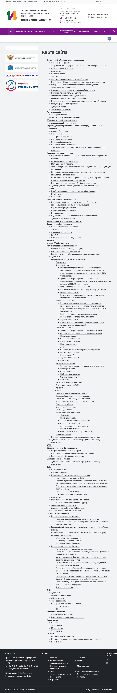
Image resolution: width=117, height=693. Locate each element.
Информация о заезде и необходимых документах (73, 453)
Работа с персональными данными (66, 238)
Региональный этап (64, 328)
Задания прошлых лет (69, 292)
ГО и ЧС (54, 235)
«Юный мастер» (58, 598)
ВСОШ (49, 445)
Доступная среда (58, 106)
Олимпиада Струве (64, 410)
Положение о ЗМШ (59, 470)
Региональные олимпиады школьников (73, 399)
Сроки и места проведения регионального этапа (81, 333)
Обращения (52, 128)
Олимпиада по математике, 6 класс (66, 511)
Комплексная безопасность (59, 224)
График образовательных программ (66, 451)
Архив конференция (64, 587)
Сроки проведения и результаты (74, 426)
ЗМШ (49, 467)
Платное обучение (59, 472)
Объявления (56, 625)
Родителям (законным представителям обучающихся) (74, 216)
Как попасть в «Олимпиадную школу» (67, 456)
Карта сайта (55, 680)
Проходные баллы (68, 336)
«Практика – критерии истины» (69, 538)
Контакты (64, 360)
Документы (56, 71)
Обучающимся (57, 213)
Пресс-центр (52, 620)
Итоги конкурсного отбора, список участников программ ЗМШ (82, 483)
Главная (53, 658)
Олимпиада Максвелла (66, 407)
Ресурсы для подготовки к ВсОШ (70, 382)
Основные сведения (60, 63)
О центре (81, 658)
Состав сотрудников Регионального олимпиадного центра (76, 254)
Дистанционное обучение (58, 459)
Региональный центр (56, 112)
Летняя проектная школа (62, 614)
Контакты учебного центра (62, 636)
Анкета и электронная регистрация (75, 421)
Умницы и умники (63, 434)
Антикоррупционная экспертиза (64, 161)
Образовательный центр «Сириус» (62, 120)
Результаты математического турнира (72, 502)
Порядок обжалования (61, 142)
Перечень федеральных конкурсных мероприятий (77, 519)
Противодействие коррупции (60, 153)
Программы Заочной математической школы (70, 475)
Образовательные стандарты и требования (69, 79)
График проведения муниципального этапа (78, 314)
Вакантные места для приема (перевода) (68, 98)
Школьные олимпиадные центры (65, 251)
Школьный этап (62, 265)
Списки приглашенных (70, 339)
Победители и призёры (70, 429)
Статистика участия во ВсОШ (68, 385)
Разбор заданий (67, 355)
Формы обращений (59, 131)
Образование (56, 76)
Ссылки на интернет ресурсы (63, 505)
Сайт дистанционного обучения (98, 690)
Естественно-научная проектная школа (67, 617)
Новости (54, 623)
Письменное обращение (61, 139)
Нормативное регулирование (63, 208)
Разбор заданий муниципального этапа (77, 317)
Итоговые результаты (69, 352)
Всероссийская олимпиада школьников (68, 259)
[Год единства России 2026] (21, 76)
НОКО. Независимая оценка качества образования (73, 191)
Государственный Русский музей (61, 123)
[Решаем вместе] (21, 85)
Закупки (50, 240)
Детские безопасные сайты (63, 218)
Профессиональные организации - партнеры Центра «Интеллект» (79, 101)
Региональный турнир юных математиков (74, 549)
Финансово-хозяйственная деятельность (68, 96)
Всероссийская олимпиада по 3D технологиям (75, 401)
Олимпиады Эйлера (64, 404)
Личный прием (57, 134)
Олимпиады (56, 391)
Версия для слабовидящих (101, 14)
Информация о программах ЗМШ (70, 478)
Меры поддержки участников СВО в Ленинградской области (74, 126)
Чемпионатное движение (61, 674)
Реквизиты (56, 642)
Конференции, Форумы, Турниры (65, 546)
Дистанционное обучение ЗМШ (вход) (67, 508)
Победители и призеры (70, 374)
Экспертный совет (59, 115)
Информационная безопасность (61, 199)
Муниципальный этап (65, 300)
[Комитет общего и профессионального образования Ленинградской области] (21, 68)
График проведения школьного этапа (76, 287)
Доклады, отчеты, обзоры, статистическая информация (74, 186)
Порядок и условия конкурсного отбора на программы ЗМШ (82, 481)
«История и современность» (68, 543)
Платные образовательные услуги (66, 93)
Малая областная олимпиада (68, 412)
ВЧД (49, 590)
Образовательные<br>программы (62, 448)
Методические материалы (62, 164)
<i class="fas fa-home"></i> (58, 243)
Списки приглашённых (70, 423)
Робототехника (62, 606)
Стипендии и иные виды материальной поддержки (73, 90)
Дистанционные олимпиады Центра (71, 393)
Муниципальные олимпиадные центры (68, 249)
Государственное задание (62, 68)
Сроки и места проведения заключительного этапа (82, 366)
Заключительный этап (65, 363)
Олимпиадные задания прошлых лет (76, 431)
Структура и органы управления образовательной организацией (78, 66)
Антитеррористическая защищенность (64, 221)
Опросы (50, 188)
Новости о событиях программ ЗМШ (71, 494)
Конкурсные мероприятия (58, 513)
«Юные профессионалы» (62, 595)
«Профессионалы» (59, 601)
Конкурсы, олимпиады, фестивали (66, 604)
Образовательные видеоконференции (64, 117)
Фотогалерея (56, 631)
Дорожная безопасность (61, 232)
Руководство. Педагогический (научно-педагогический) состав (78, 82)
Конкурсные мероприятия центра (65, 516)
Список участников (68, 371)
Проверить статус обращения (63, 145)
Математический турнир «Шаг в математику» (70, 500)
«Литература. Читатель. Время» (69, 541)
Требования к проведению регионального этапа (81, 330)
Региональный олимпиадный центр (62, 246)
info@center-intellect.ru (72, 23)
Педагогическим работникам (63, 210)
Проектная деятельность (58, 612)
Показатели (56, 194)
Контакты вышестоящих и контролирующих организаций (76, 639)
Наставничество (58, 74)
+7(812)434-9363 (70, 18)
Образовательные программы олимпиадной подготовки (75, 437)
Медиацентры (83, 666)
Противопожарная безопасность (65, 227)
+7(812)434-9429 (66, 20)
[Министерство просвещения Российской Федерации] (21, 58)
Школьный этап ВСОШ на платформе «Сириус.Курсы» (83, 289)
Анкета (63, 347)
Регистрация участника (70, 341)
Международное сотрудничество (65, 104)
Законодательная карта (61, 109)
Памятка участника (68, 344)
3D (57, 609)
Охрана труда (56, 229)
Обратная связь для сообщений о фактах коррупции (73, 183)
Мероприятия (57, 628)
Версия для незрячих (99, 17)
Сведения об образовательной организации (66, 60)
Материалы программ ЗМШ (67, 492)
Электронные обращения (62, 137)
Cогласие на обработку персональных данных (80, 350)
